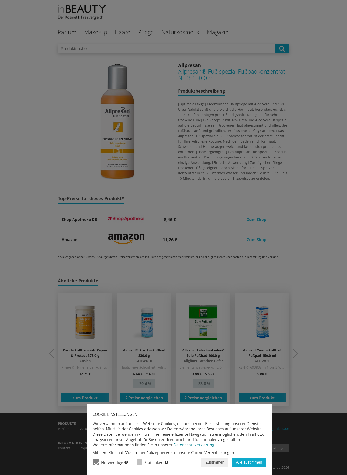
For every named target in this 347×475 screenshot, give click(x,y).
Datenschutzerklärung (194, 444)
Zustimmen (214, 462)
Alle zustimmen (249, 462)
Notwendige (110, 462)
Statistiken (152, 462)
